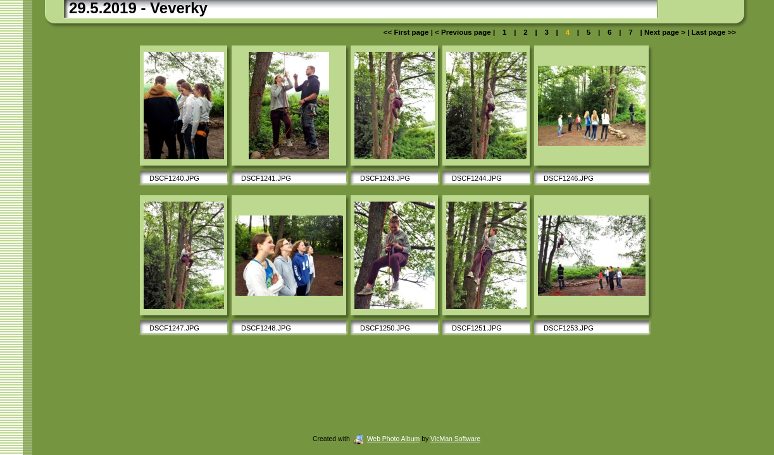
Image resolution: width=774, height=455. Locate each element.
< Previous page (464, 32)
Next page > (664, 32)
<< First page (407, 32)
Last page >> (712, 32)
